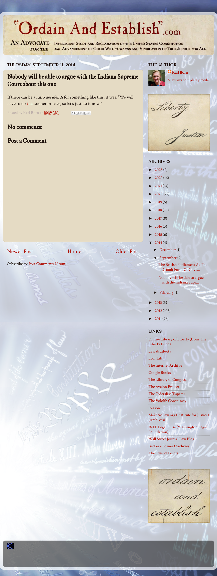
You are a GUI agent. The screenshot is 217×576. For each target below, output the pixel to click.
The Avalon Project (163, 386)
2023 (159, 169)
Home (74, 251)
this (30, 104)
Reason (154, 408)
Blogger (117, 559)
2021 (159, 186)
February (166, 292)
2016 (159, 226)
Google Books (159, 372)
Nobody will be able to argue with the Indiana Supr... (180, 280)
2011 (158, 318)
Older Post (127, 251)
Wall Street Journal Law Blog (171, 439)
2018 (159, 210)
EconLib (155, 358)
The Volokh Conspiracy (167, 401)
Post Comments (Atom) (48, 263)
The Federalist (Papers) (166, 394)
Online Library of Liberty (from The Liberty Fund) (177, 342)
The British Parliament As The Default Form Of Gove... (182, 267)
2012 (159, 310)
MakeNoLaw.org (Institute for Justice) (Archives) (178, 417)
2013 (159, 302)
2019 (159, 202)
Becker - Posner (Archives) (169, 446)
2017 (159, 218)
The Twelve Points (163, 453)
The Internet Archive (165, 365)
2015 (159, 234)
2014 (159, 242)
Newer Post (20, 251)
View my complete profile (188, 80)
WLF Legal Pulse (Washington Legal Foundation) (177, 429)
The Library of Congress (167, 379)
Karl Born (180, 72)
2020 (159, 194)
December (167, 249)
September (168, 258)
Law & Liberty (159, 351)
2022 (159, 177)
